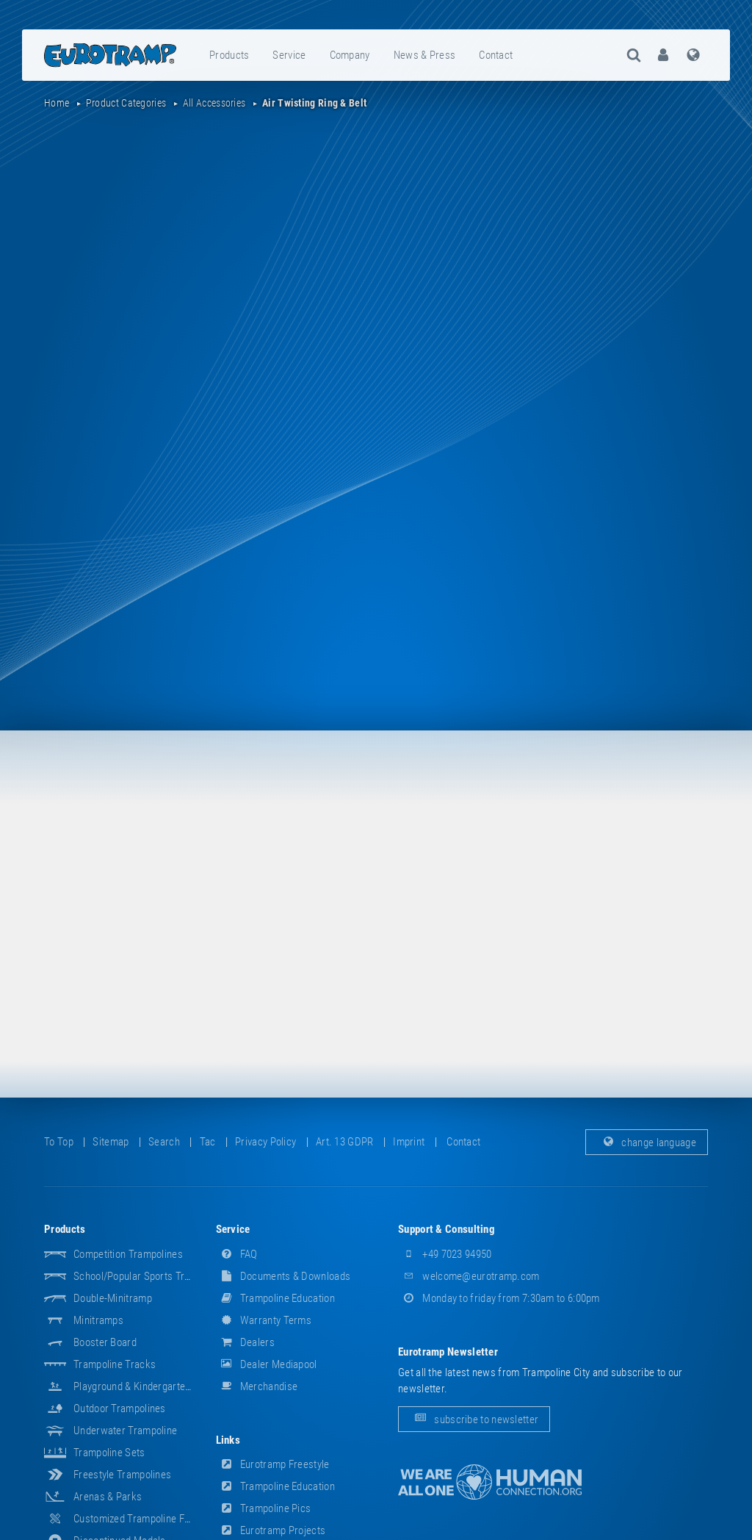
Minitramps (98, 1320)
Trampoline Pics (263, 1508)
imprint (408, 1141)
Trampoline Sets (109, 1452)
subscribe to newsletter (474, 1418)
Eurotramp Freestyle (273, 1464)
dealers (245, 1342)
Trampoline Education (275, 1298)
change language (646, 1141)
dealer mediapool (266, 1364)
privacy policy (265, 1141)
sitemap (111, 1141)
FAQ (237, 1254)
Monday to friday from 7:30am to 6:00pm (499, 1298)
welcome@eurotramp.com (469, 1276)
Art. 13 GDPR (345, 1141)
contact (496, 55)
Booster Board (105, 1342)
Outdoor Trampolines (119, 1408)
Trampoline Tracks (114, 1364)
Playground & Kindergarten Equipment (156, 1386)
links (228, 1440)
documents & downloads (283, 1276)
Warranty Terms (264, 1320)
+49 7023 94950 (445, 1254)
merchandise (257, 1386)
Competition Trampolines (128, 1254)
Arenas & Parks (107, 1496)
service (289, 55)
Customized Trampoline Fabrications (153, 1518)
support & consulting (446, 1229)
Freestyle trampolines (122, 1474)
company (350, 55)
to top (58, 1141)
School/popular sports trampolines (151, 1276)
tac (208, 1141)
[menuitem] (229, 55)
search (164, 1141)
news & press (425, 55)
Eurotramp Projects (271, 1530)
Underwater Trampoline (125, 1430)
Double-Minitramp (112, 1298)
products (229, 55)
